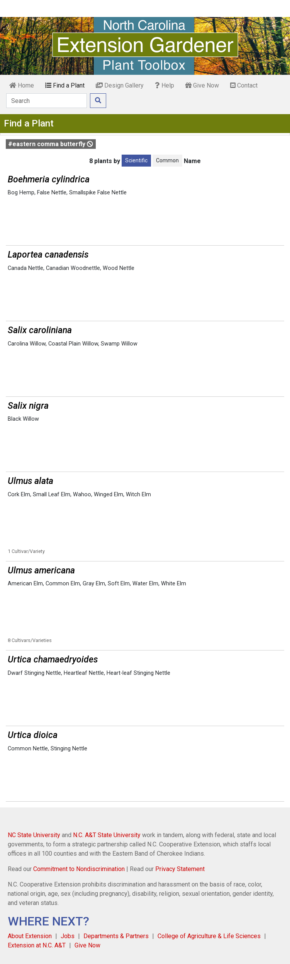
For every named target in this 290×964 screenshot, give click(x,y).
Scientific (136, 160)
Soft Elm (119, 583)
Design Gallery (120, 85)
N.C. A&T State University (107, 835)
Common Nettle (28, 748)
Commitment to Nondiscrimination (79, 869)
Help (164, 85)
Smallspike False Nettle (98, 192)
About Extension (30, 936)
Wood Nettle (118, 268)
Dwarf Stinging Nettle (34, 673)
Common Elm (63, 583)
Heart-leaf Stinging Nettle (138, 673)
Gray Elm (94, 583)
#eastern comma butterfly (50, 144)
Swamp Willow (119, 343)
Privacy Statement (180, 869)
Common (167, 160)
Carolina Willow (27, 343)
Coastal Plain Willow (73, 343)
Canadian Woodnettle (73, 268)
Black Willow (23, 419)
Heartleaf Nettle (84, 673)
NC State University (34, 835)
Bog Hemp (21, 192)
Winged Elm (108, 494)
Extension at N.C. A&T (37, 945)
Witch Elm (138, 494)
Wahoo (82, 494)
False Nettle (51, 192)
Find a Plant (65, 85)
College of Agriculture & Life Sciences (209, 936)
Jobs (68, 936)
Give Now (202, 85)
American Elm (25, 583)
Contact (244, 85)
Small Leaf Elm (51, 494)
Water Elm (145, 583)
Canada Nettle (25, 268)
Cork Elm (19, 494)
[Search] (46, 100)
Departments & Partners (116, 936)
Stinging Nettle (69, 748)
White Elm (173, 583)
